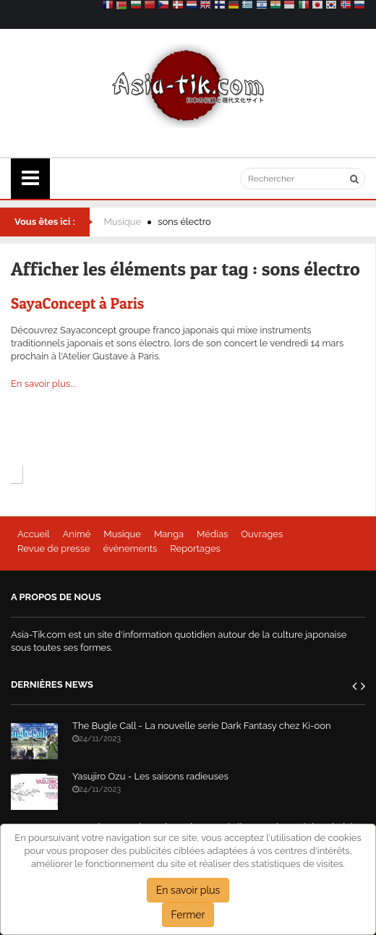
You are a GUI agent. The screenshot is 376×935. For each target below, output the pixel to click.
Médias (212, 534)
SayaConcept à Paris (77, 303)
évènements (130, 548)
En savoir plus (188, 890)
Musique (123, 221)
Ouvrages (262, 534)
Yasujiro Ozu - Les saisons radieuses (150, 776)
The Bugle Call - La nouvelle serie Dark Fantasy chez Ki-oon (201, 725)
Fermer (188, 915)
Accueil (33, 534)
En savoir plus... (43, 383)
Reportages (195, 548)
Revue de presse (53, 548)
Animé (77, 534)
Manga (169, 534)
